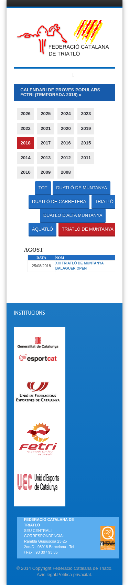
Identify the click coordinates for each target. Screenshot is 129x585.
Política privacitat (74, 574)
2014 (26, 157)
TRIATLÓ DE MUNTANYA (88, 229)
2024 (66, 113)
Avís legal (46, 574)
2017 (46, 142)
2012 (66, 157)
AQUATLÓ (42, 229)
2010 (26, 172)
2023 (86, 113)
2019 (86, 128)
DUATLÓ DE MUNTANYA (81, 187)
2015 (86, 142)
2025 (46, 113)
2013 (46, 157)
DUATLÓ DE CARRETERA (59, 201)
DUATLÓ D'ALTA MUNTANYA (73, 215)
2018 (26, 142)
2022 (26, 128)
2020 (66, 128)
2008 (66, 172)
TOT (43, 187)
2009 (46, 172)
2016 (66, 142)
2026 (26, 113)
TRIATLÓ (104, 201)
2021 (46, 128)
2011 (86, 157)
